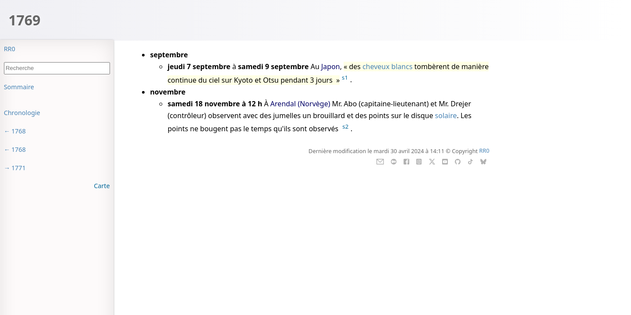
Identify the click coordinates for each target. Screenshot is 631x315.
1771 (18, 168)
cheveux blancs (387, 66)
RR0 (9, 49)
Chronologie (22, 112)
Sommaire (19, 87)
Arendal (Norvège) (300, 103)
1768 (18, 131)
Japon (330, 66)
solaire (446, 115)
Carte (102, 186)
